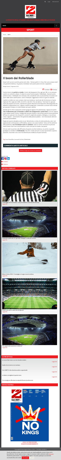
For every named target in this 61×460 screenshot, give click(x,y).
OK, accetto (25, 458)
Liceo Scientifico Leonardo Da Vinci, (14, 139)
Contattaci (4, 161)
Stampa (53, 89)
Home (4, 34)
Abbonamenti (55, 1)
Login (49, 1)
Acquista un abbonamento (29, 444)
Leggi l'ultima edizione (30, 442)
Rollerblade (27, 139)
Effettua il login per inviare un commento (30, 150)
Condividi (46, 90)
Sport (30, 30)
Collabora (4, 164)
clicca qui (51, 454)
